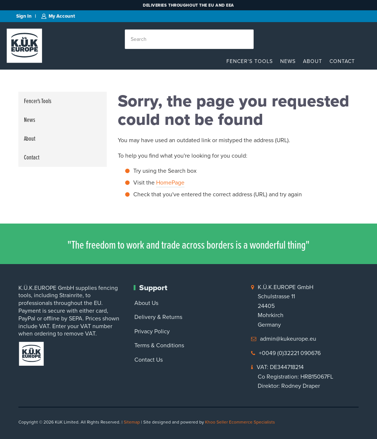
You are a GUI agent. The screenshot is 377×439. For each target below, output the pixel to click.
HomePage (170, 182)
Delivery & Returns (158, 317)
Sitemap (132, 422)
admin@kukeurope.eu (288, 338)
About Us (146, 303)
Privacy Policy (152, 331)
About (312, 61)
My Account (62, 16)
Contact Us (148, 359)
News (288, 61)
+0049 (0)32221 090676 (290, 353)
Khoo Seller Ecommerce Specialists (240, 422)
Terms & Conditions (159, 345)
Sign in (24, 16)
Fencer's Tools (249, 61)
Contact (342, 61)
